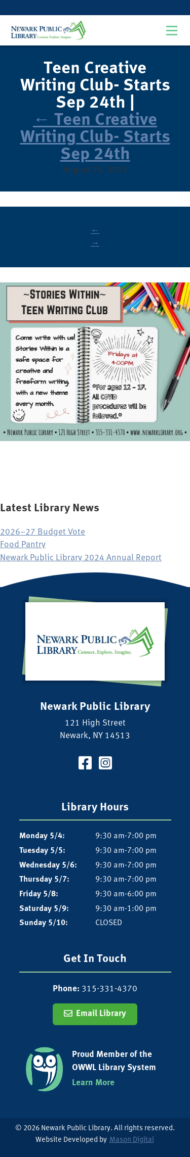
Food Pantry (23, 545)
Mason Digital (131, 1140)
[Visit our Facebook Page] (85, 765)
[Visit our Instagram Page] (105, 765)
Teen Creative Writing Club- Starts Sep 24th (95, 138)
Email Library (101, 1013)
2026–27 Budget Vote (42, 532)
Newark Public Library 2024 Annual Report (81, 558)
